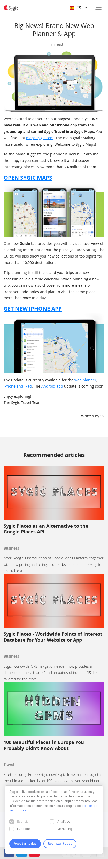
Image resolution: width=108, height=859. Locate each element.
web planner (85, 379)
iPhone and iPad (18, 386)
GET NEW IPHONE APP (33, 309)
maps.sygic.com (39, 137)
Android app (52, 386)
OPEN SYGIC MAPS (28, 177)
